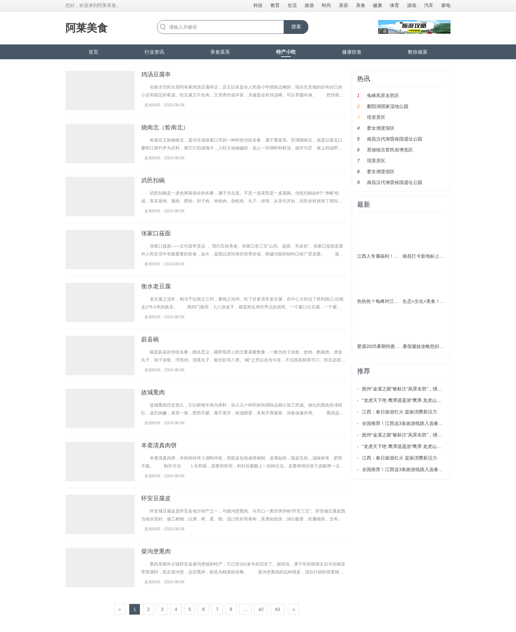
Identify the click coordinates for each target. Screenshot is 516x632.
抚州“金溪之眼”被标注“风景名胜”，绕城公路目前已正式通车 (422, 388)
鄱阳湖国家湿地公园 (387, 106)
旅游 (309, 5)
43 (277, 609)
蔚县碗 (150, 339)
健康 (377, 5)
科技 (258, 5)
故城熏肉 (153, 392)
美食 (360, 5)
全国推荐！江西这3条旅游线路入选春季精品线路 (411, 423)
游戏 (411, 5)
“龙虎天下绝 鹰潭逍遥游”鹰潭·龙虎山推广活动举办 (413, 400)
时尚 (326, 5)
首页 (93, 52)
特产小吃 (286, 52)
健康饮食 (352, 52)
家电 (446, 5)
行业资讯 (154, 52)
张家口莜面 (156, 233)
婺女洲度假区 (381, 128)
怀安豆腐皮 (156, 498)
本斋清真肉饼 (159, 445)
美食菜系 (220, 52)
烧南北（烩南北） (165, 127)
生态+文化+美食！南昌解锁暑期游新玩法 (444, 301)
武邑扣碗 (153, 180)
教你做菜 (417, 52)
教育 (275, 5)
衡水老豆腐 (156, 286)
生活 (292, 5)
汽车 (428, 5)
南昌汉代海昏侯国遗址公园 (394, 139)
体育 (394, 5)
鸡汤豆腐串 (156, 74)
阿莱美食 (86, 28)
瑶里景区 (376, 117)
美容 (343, 5)
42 (261, 609)
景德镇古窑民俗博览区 (390, 149)
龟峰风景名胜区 (383, 95)
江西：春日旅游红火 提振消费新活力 (399, 411)
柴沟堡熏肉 (156, 551)
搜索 (296, 26)
